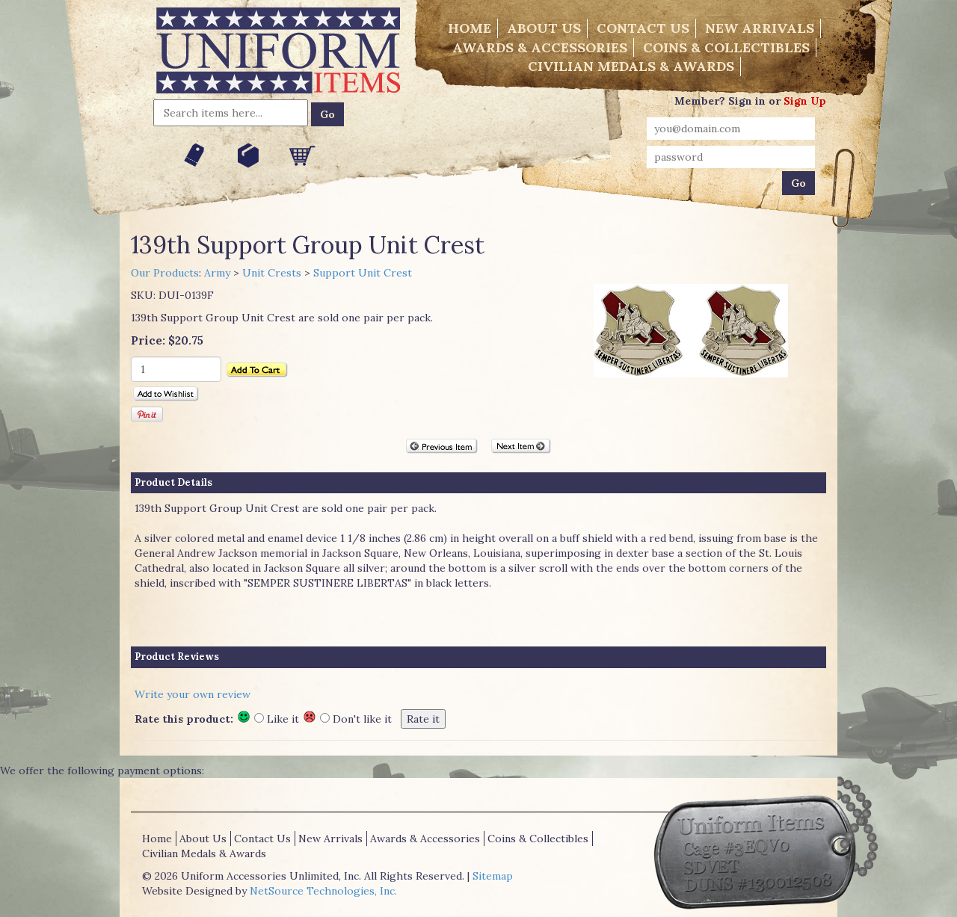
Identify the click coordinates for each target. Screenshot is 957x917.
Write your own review (192, 694)
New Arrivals (759, 28)
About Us (544, 28)
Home (469, 28)
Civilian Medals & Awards (631, 66)
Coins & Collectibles (726, 47)
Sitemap (493, 876)
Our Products (165, 273)
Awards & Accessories (539, 47)
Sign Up (805, 101)
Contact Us (643, 28)
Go (327, 114)
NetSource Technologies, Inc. (323, 891)
